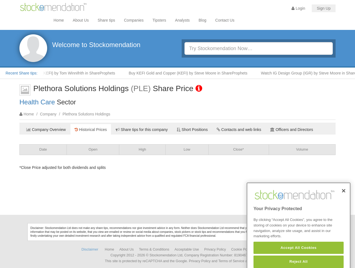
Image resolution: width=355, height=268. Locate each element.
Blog (202, 20)
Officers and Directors (291, 129)
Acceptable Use (186, 249)
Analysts (182, 20)
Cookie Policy (241, 249)
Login (298, 8)
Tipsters (159, 20)
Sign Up (324, 8)
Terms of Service (231, 261)
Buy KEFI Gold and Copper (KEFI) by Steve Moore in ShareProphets (190, 73)
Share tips (106, 20)
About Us (81, 20)
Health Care (37, 102)
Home (59, 20)
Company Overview (46, 129)
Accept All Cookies (298, 259)
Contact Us (224, 20)
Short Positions (192, 129)
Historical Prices (91, 129)
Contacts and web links (239, 129)
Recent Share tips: (21, 73)
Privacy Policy (215, 249)
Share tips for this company (142, 129)
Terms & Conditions (154, 249)
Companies (134, 20)
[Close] (344, 201)
